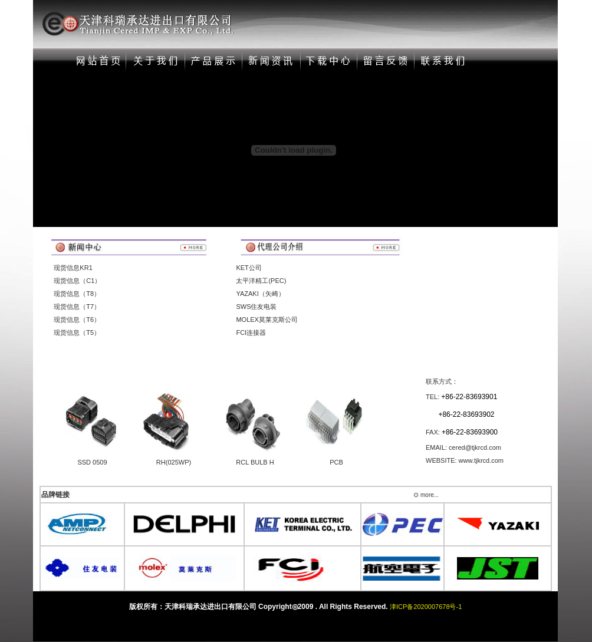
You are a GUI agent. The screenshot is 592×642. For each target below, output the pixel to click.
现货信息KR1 (73, 267)
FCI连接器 (251, 332)
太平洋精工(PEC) (261, 280)
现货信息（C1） (77, 280)
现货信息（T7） (77, 306)
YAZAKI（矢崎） (260, 293)
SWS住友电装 (256, 306)
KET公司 (248, 267)
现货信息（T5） (77, 332)
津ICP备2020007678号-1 (426, 606)
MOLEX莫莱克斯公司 (267, 319)
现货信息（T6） (77, 319)
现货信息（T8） (77, 293)
